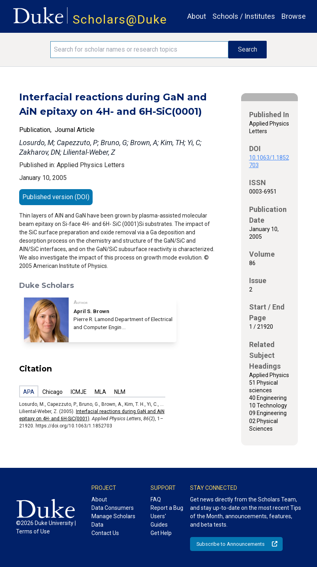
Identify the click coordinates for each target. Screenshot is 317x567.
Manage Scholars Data (113, 520)
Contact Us (105, 533)
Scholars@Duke (120, 19)
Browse (293, 16)
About (196, 16)
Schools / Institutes (243, 16)
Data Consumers (112, 508)
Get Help (161, 533)
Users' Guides (159, 520)
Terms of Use (33, 531)
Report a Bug (167, 508)
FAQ (156, 499)
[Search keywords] (139, 49)
